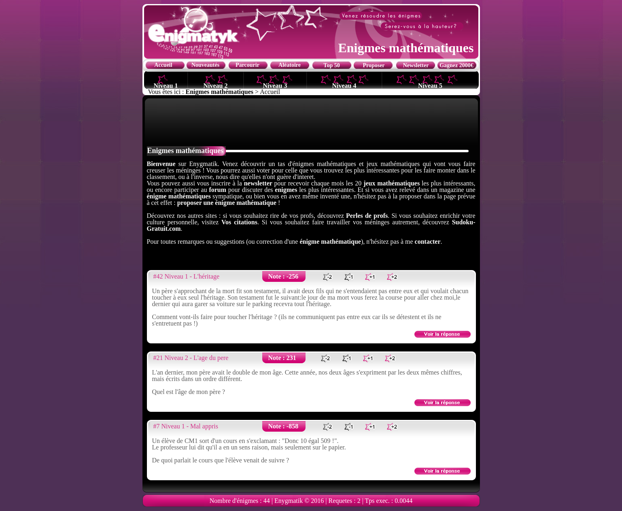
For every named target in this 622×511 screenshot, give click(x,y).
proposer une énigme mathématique (226, 202)
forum (217, 189)
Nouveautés (205, 65)
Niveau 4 (344, 85)
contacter (428, 241)
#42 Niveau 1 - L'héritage (186, 276)
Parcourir (247, 65)
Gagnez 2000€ (456, 65)
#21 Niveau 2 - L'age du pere (191, 357)
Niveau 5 (430, 85)
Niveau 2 (216, 85)
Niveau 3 (275, 85)
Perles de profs (367, 215)
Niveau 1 (166, 85)
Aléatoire (289, 65)
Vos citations (239, 222)
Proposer (373, 65)
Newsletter (416, 65)
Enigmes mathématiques (220, 91)
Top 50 (331, 65)
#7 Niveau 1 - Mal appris (185, 426)
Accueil (163, 65)
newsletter (258, 183)
